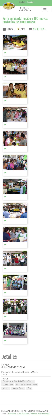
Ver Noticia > (39, 29)
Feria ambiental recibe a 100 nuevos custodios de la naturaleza (25, 20)
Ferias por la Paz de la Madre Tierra (18, 381)
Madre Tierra (18, 388)
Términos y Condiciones (18, 414)
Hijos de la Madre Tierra (25, 9)
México (6, 388)
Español (30, 2)
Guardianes (8, 385)
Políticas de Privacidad (40, 414)
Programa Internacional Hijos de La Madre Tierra (19, 373)
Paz (29, 388)
